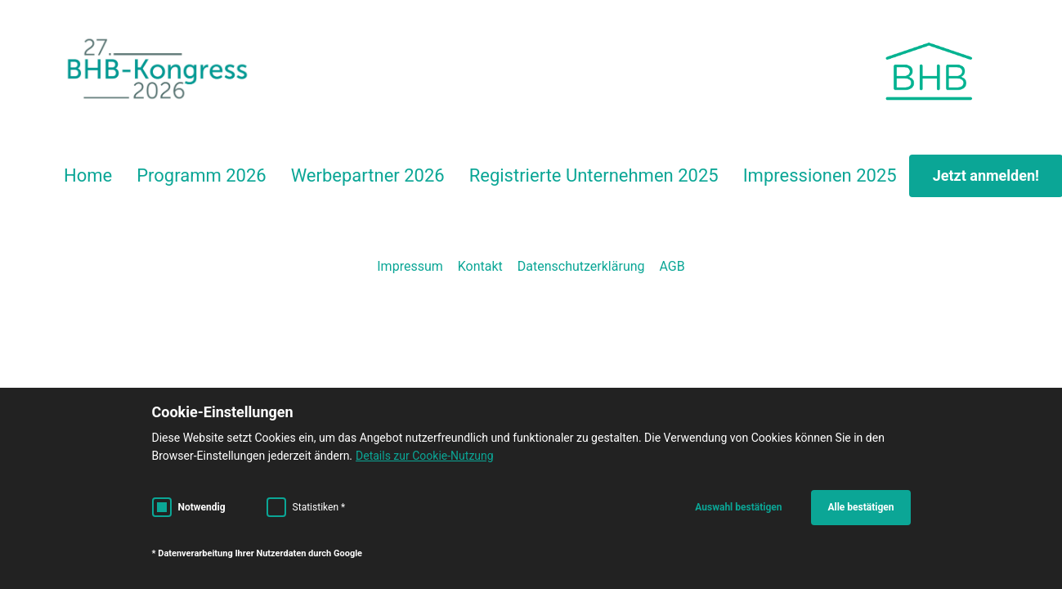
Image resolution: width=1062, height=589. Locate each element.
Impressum (410, 266)
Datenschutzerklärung (581, 266)
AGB (672, 266)
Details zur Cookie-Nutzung (425, 455)
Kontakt (480, 266)
